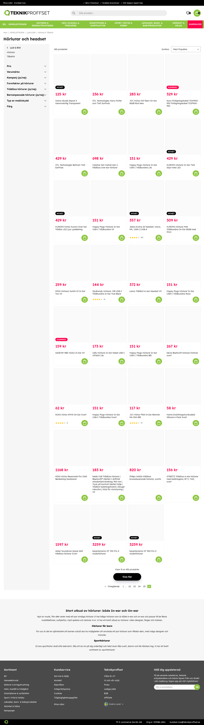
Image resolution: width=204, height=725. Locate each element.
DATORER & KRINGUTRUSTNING (16, 684)
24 (139, 586)
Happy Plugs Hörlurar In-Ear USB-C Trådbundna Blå (143, 354)
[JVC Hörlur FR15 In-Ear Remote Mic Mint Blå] (145, 386)
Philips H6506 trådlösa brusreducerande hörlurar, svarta (145, 477)
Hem (5, 32)
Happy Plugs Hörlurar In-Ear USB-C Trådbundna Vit (106, 228)
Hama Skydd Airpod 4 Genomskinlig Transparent (67, 102)
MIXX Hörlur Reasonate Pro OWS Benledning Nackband (71, 477)
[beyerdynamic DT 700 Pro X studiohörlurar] (108, 523)
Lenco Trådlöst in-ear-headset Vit (146, 291)
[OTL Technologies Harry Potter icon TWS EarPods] (108, 72)
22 (130, 586)
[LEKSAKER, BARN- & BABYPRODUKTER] (152, 24)
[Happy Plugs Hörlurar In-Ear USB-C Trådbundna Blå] (145, 325)
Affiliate (108, 697)
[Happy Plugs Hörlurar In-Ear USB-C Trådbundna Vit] (108, 198)
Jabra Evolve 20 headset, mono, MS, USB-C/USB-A (145, 228)
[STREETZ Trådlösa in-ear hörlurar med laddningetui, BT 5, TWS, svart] (183, 448)
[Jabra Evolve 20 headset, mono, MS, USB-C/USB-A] (145, 198)
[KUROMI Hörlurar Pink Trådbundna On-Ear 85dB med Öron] (183, 198)
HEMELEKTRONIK (17, 32)
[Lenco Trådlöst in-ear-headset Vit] (145, 263)
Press (106, 684)
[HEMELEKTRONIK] (17, 24)
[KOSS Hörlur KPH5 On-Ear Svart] (71, 386)
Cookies (58, 693)
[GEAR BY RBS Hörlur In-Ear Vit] (71, 325)
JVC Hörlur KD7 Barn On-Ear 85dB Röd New (143, 102)
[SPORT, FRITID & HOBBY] (123, 24)
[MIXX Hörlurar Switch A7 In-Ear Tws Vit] (71, 263)
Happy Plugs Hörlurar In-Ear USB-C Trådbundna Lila (143, 166)
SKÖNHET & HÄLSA (12, 706)
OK (197, 687)
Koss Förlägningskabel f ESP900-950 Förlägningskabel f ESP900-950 (183, 103)
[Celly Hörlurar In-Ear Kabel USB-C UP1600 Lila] (108, 325)
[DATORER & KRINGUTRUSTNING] (42, 24)
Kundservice (20, 3)
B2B (106, 693)
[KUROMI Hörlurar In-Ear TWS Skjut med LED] (183, 137)
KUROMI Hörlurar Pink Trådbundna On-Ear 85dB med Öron (181, 229)
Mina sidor (8, 3)
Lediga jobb (110, 689)
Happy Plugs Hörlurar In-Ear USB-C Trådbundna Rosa (180, 292)
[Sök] (118, 13)
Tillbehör (11, 56)
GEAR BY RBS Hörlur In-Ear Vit (70, 353)
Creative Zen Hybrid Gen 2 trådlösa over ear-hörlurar (105, 166)
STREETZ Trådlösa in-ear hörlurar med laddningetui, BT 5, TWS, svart (182, 479)
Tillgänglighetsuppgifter (66, 697)
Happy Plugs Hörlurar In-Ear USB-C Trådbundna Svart (106, 416)
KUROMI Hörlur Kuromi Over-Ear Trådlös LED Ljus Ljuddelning (71, 228)
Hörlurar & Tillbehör (45, 32)
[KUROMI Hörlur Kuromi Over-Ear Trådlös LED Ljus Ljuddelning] (71, 198)
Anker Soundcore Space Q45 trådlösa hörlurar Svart (69, 552)
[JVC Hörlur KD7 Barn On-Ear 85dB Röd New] (145, 72)
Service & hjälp (61, 676)
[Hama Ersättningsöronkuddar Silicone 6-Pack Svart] (183, 386)
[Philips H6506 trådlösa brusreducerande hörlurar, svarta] (145, 448)
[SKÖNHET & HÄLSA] (178, 24)
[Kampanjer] (195, 24)
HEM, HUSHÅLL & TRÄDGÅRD (16, 689)
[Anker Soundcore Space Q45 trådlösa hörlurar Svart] (71, 523)
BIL (5, 676)
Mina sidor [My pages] (59, 704)
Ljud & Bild (31, 32)
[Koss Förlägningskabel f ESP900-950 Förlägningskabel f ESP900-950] (183, 72)
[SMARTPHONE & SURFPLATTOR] (98, 24)
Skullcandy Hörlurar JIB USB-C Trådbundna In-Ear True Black (107, 292)
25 (144, 586)
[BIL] (4, 24)
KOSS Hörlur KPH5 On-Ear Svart (70, 414)
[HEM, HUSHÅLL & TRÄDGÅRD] (70, 24)
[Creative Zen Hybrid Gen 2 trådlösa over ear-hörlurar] (108, 137)
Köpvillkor (59, 684)
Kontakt (58, 680)
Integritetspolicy (62, 689)
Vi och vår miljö (111, 680)
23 (134, 586)
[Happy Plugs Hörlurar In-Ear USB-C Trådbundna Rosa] (183, 263)
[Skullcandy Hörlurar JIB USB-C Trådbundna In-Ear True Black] (108, 263)
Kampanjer (9, 710)
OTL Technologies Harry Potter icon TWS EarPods (107, 102)
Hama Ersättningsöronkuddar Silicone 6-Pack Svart (181, 416)
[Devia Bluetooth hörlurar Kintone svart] (183, 325)
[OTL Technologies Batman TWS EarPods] (71, 137)
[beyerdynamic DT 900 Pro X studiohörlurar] (145, 523)
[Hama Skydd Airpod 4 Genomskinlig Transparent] (71, 72)
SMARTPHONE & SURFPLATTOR (16, 693)
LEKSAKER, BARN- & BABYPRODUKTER (20, 702)
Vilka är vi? (109, 676)
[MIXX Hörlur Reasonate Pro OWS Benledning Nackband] (71, 448)
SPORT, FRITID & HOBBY (14, 697)
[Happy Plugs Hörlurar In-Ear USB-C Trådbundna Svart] (108, 386)
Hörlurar (11, 52)
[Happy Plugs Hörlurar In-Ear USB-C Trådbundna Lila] (145, 137)
